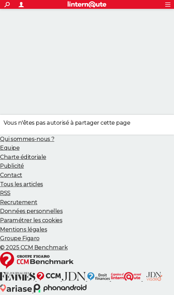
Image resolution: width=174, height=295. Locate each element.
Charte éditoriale (23, 157)
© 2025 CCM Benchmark (34, 247)
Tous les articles (21, 184)
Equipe (9, 147)
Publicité (12, 166)
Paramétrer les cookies (31, 220)
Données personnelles (31, 211)
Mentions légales (23, 229)
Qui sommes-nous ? (27, 139)
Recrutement (18, 202)
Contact (11, 175)
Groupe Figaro (20, 238)
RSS (5, 193)
